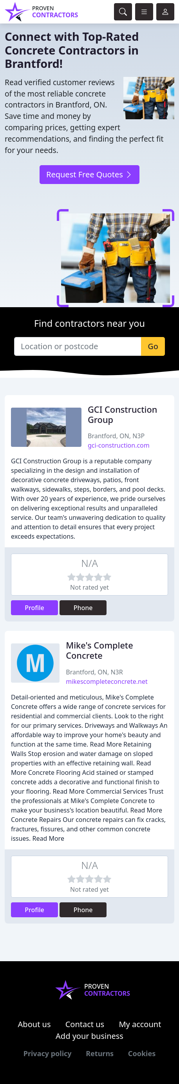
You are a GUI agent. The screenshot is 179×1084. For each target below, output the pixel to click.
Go (153, 346)
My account (140, 1024)
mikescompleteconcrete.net (106, 681)
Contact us (85, 1024)
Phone (83, 607)
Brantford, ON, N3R (94, 672)
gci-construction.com (119, 445)
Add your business (89, 1036)
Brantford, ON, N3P (116, 436)
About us (34, 1024)
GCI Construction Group (122, 414)
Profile (34, 607)
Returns (100, 1053)
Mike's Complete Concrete (99, 650)
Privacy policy (48, 1053)
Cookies (141, 1053)
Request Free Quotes (89, 174)
